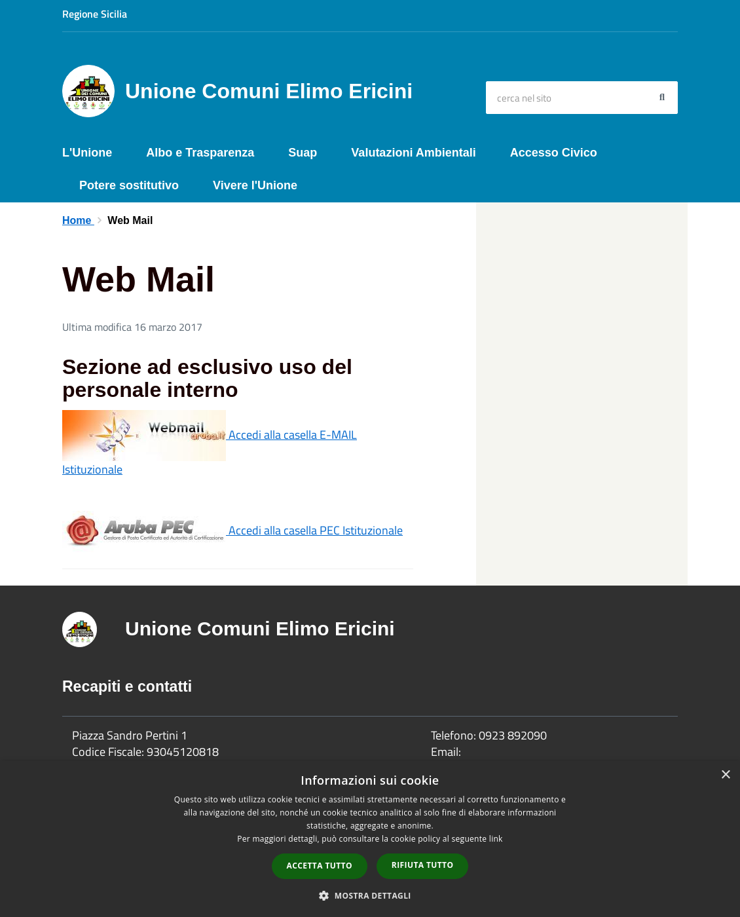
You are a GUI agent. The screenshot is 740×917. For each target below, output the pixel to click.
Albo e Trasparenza (200, 152)
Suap (302, 152)
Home (78, 220)
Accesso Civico (553, 152)
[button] (370, 895)
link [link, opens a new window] (496, 838)
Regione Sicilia (94, 14)
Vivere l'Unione (255, 185)
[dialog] (370, 839)
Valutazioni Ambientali (413, 152)
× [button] (725, 775)
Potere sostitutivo (129, 185)
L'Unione (87, 152)
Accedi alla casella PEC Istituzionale (232, 530)
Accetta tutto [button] (319, 865)
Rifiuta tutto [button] (423, 864)
